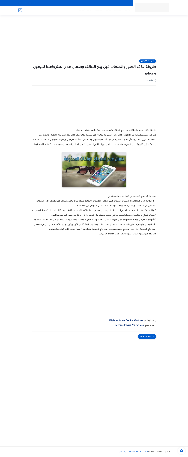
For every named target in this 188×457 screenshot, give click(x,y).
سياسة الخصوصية (103, 10)
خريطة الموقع (85, 10)
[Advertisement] (94, 39)
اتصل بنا (118, 10)
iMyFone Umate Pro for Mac (129, 325)
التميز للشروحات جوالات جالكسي (133, 452)
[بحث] (20, 11)
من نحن (127, 10)
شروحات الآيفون (147, 61)
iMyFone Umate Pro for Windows (126, 320)
